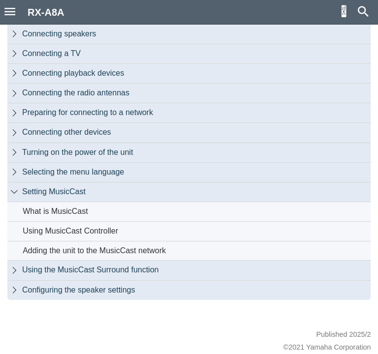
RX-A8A (46, 12)
